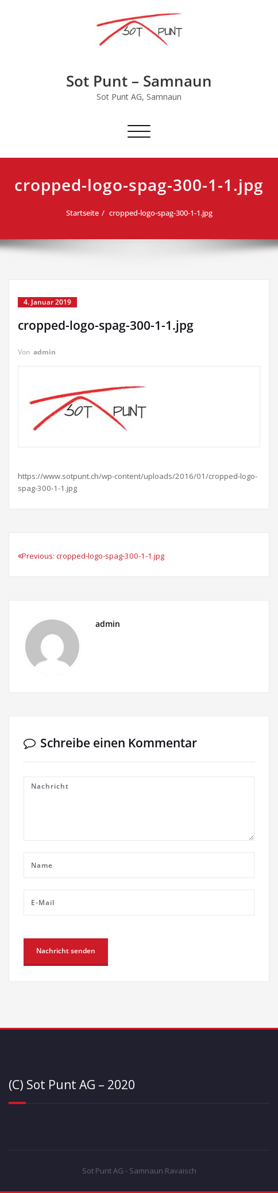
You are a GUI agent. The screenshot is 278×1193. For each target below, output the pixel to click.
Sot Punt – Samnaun (139, 81)
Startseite (82, 213)
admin (44, 352)
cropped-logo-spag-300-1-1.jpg (161, 213)
